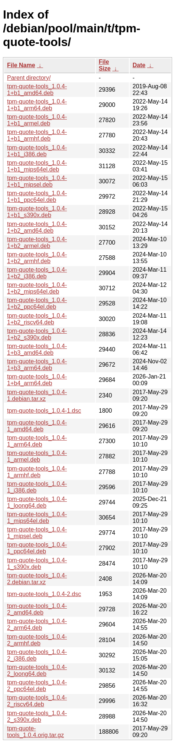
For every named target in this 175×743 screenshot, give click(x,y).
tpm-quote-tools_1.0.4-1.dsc (44, 410)
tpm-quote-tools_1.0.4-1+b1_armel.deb (37, 120)
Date (139, 65)
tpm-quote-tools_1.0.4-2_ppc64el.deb (37, 685)
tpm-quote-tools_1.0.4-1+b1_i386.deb (37, 150)
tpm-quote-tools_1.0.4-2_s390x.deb (37, 716)
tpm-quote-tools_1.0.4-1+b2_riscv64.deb (37, 318)
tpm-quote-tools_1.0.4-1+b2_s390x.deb (37, 334)
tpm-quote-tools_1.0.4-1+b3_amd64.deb (37, 349)
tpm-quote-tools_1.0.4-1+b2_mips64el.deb (37, 288)
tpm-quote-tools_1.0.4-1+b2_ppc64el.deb (37, 303)
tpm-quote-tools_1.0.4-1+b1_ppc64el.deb (37, 196)
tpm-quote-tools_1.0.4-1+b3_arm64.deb (37, 364)
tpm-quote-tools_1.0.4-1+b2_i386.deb (37, 272)
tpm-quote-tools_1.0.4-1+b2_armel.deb (37, 242)
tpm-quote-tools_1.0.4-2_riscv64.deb (37, 700)
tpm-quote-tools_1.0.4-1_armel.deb (37, 456)
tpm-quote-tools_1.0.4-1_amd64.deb (37, 425)
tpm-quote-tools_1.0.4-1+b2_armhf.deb (37, 257)
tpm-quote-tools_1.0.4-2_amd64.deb (37, 609)
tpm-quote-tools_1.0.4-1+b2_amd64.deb (37, 227)
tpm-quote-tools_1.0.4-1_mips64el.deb (37, 517)
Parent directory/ (29, 78)
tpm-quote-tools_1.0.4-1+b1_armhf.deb (37, 135)
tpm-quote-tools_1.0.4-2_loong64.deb (37, 670)
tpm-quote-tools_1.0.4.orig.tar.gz (35, 731)
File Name (21, 65)
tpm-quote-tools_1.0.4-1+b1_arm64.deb (37, 104)
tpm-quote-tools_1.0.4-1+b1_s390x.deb (37, 211)
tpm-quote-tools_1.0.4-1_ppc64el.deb (37, 547)
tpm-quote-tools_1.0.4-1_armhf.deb (37, 471)
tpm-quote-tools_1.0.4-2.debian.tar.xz (37, 578)
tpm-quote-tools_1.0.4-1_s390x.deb (37, 563)
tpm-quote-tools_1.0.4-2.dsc (44, 594)
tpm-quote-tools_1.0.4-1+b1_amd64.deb (37, 89)
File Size (105, 65)
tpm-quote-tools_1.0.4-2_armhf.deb (37, 640)
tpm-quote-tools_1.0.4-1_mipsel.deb (37, 532)
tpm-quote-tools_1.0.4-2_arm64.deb (37, 624)
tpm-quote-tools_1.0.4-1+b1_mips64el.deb (37, 166)
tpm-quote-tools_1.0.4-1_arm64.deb (37, 441)
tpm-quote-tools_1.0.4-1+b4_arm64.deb (37, 379)
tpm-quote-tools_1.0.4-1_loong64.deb (37, 502)
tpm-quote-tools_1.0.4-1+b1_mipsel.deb (37, 181)
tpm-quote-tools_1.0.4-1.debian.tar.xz (37, 395)
